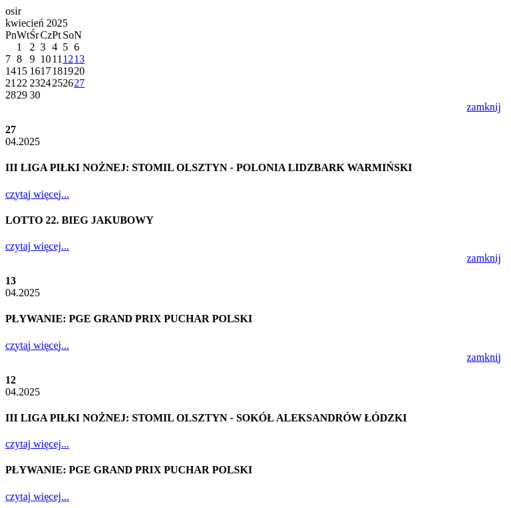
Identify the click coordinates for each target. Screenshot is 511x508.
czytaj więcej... (37, 194)
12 (68, 59)
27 (79, 83)
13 (79, 59)
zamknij (483, 107)
